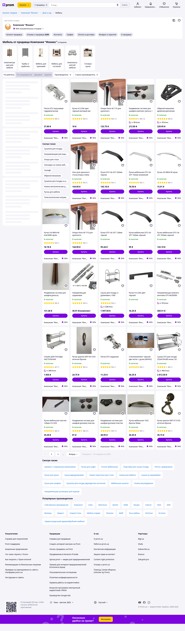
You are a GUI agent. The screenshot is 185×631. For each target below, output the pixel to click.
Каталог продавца (14, 34)
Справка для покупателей (16, 546)
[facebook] (144, 609)
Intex (90, 512)
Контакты (58, 34)
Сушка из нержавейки (150, 482)
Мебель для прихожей (41, 65)
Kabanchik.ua (143, 556)
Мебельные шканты (120, 490)
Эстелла (162, 520)
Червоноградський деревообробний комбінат (64, 528)
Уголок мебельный (109, 474)
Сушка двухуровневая (74, 482)
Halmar (148, 512)
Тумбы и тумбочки (25, 65)
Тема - (60, 609)
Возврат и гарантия (107, 34)
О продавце (126, 34)
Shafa (140, 551)
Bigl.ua (141, 546)
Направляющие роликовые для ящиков (61, 498)
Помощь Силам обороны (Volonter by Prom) (105, 578)
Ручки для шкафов (52, 490)
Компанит (78, 512)
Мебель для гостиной (56, 65)
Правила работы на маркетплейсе (64, 590)
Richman (149, 520)
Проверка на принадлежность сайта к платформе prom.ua (21, 578)
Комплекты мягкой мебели (72, 65)
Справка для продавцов (59, 546)
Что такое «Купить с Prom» (16, 561)
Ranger (137, 512)
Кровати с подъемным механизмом (60, 474)
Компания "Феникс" (29, 13)
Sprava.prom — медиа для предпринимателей (69, 566)
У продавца (41, 5)
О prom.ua (98, 546)
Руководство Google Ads (60, 602)
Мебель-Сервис (94, 520)
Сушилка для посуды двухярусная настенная (85, 490)
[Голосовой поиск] (117, 5)
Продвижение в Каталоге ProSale (63, 561)
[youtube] (139, 609)
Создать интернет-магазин (61, 551)
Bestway (48, 520)
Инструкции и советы (14, 584)
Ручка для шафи (88, 474)
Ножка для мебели (127, 482)
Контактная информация (105, 556)
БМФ (121, 520)
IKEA (159, 512)
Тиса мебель (134, 520)
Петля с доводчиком (163, 474)
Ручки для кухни (51, 482)
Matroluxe (102, 512)
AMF (168, 512)
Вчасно (141, 561)
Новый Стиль (75, 520)
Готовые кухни (88, 65)
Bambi (115, 512)
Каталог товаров (10, 13)
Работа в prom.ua (101, 551)
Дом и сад (47, 13)
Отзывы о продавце (38, 34)
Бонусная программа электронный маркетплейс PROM (64, 596)
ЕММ (126, 512)
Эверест (60, 520)
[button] (56, 131)
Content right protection (104, 566)
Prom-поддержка (12, 551)
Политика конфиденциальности (63, 584)
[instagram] (148, 609)
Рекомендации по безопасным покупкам (23, 572)
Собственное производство (56, 512)
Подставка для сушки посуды (136, 474)
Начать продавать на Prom (61, 556)
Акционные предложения (16, 556)
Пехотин (109, 520)
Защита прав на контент (104, 561)
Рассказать (106, 626)
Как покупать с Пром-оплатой (18, 566)
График (70, 34)
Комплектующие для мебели (9, 65)
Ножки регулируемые (143, 490)
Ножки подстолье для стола (101, 482)
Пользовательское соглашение (63, 579)
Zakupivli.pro (143, 566)
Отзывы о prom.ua (102, 572)
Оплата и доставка (86, 34)
